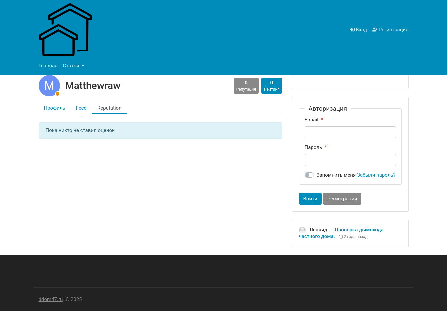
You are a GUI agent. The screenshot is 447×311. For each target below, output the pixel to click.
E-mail (311, 120)
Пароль (313, 147)
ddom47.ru (51, 299)
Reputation (109, 108)
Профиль (54, 108)
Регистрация (390, 30)
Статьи (72, 66)
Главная (48, 66)
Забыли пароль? (376, 175)
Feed (81, 108)
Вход (358, 30)
